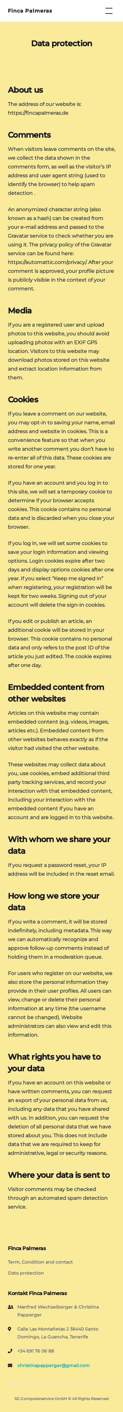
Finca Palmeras (30, 11)
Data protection (26, 1273)
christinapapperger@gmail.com (53, 1365)
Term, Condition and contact (40, 1262)
